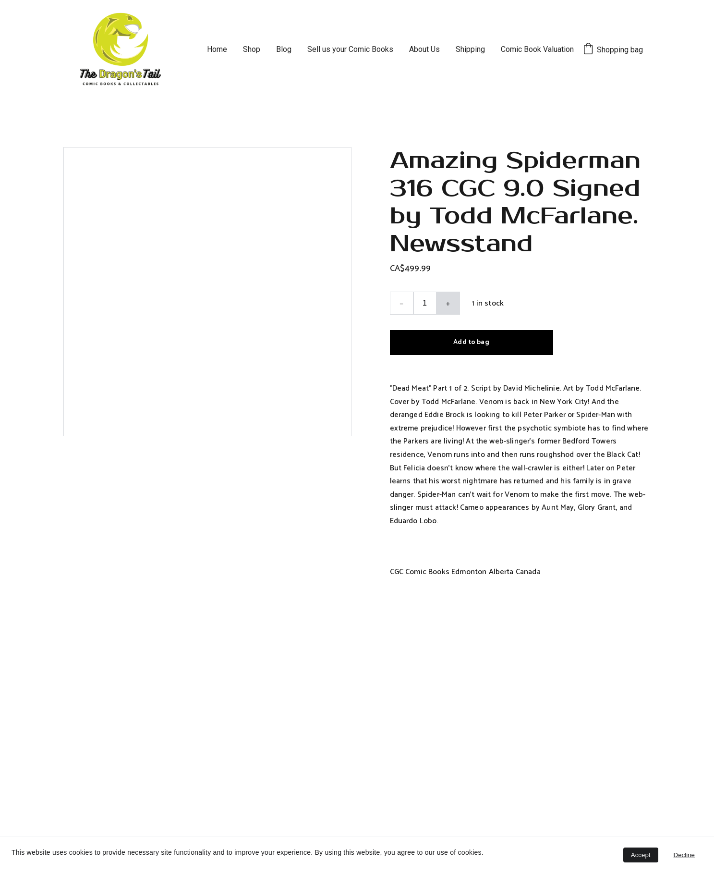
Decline (684, 855)
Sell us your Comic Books (350, 49)
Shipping (470, 49)
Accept (641, 855)
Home (217, 49)
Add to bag (471, 342)
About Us (424, 49)
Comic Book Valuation (537, 49)
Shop (251, 49)
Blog (283, 49)
